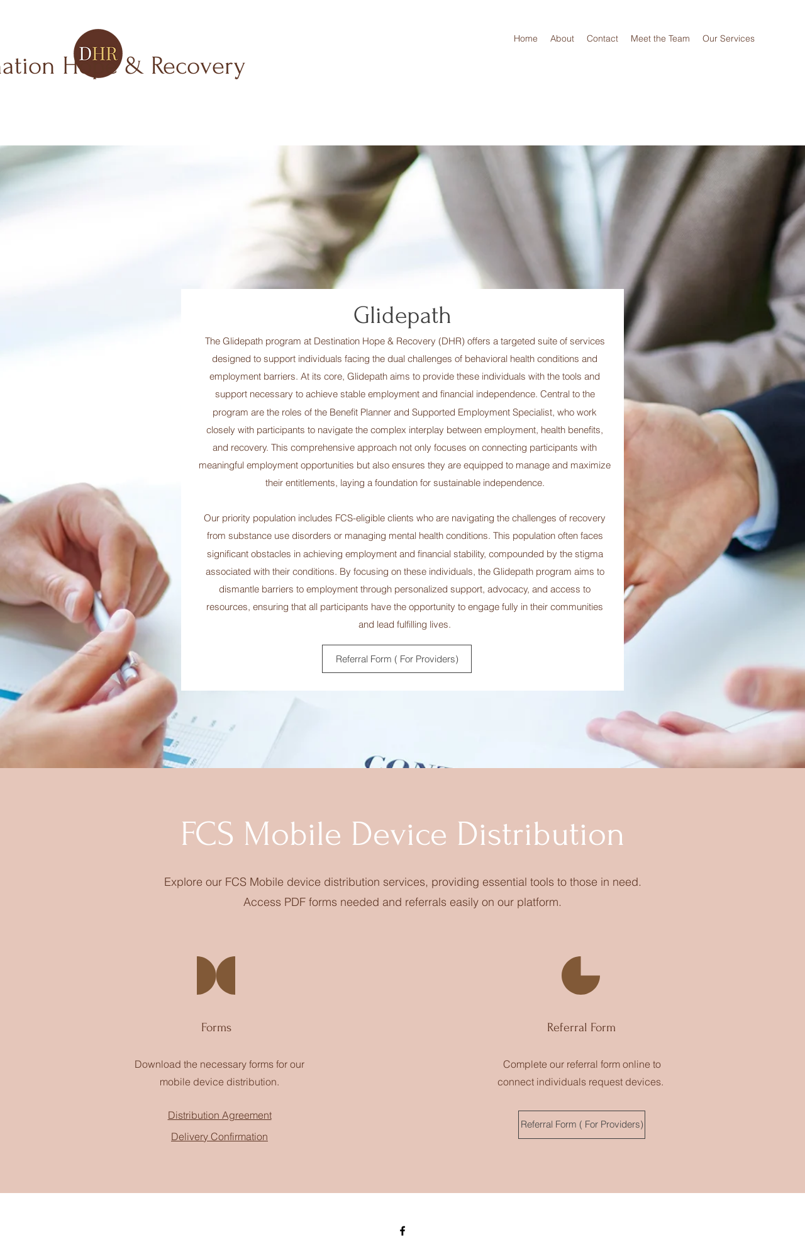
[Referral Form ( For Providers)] (397, 659)
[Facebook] (402, 1231)
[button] (728, 38)
